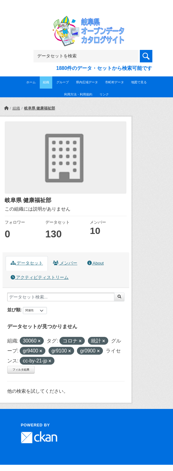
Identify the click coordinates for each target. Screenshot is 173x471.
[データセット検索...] (60, 297)
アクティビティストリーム (40, 277)
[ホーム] (6, 108)
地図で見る (139, 82)
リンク (104, 94)
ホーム (31, 82)
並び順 (13, 309)
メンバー (65, 263)
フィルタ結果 (21, 369)
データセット (27, 263)
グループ (62, 82)
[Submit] (119, 297)
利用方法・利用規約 (78, 94)
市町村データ (114, 82)
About (95, 263)
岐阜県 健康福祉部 (39, 108)
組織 (46, 82)
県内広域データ (87, 82)
